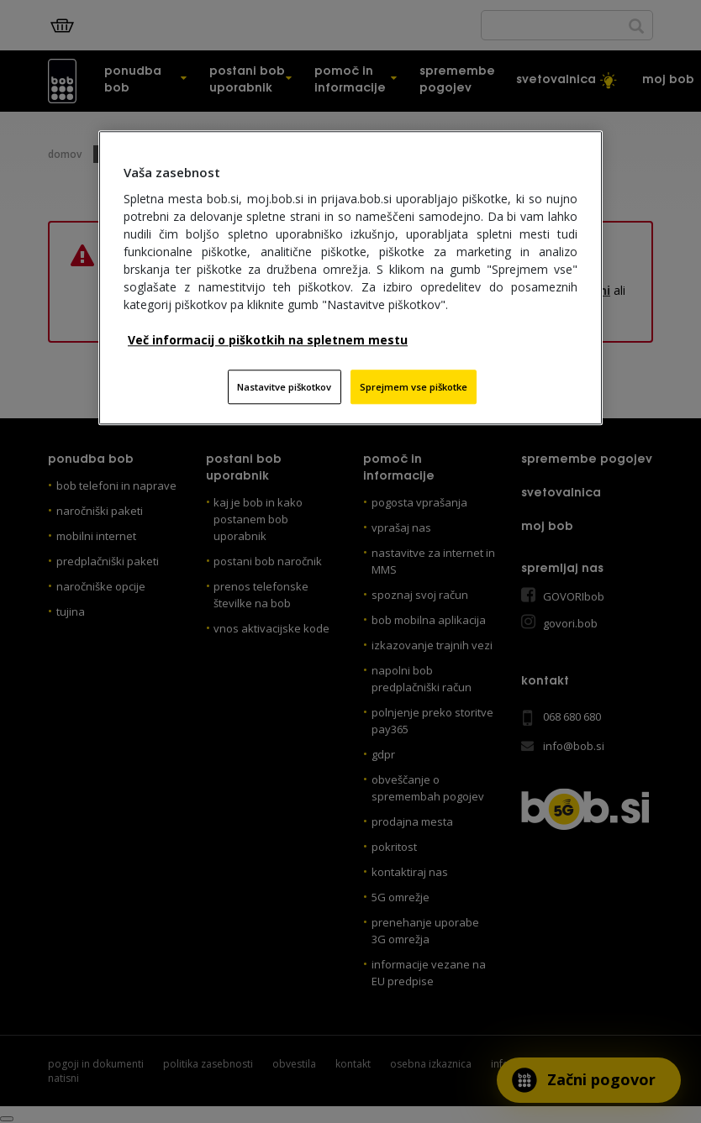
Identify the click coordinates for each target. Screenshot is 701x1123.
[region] (350, 278)
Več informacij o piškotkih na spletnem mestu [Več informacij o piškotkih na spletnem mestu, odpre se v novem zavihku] (268, 340)
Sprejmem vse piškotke (413, 386)
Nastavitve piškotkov (284, 386)
